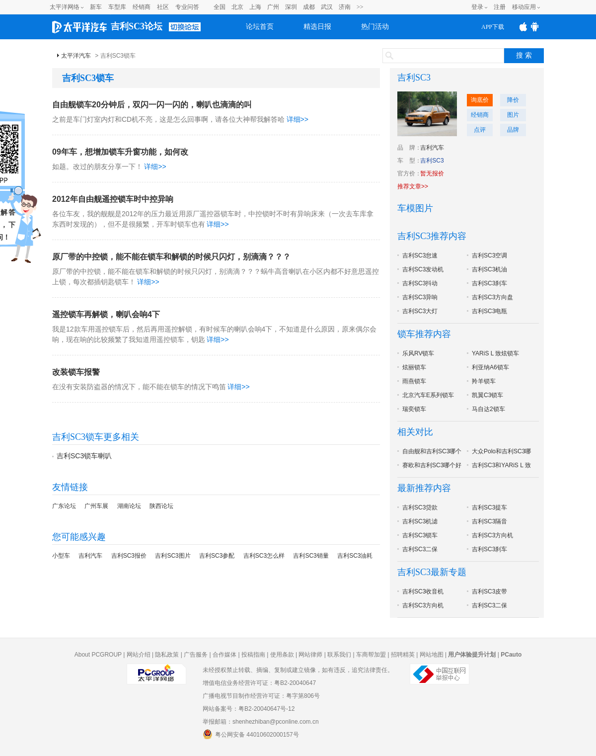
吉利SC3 (414, 78)
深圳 (291, 6)
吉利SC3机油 (489, 269)
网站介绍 (138, 654)
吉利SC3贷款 (420, 507)
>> (360, 6)
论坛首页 (260, 26)
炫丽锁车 (414, 367)
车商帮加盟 (371, 654)
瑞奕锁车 (414, 409)
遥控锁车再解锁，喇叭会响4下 (106, 314)
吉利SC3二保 (420, 549)
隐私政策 (167, 654)
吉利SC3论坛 (136, 26)
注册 (500, 6)
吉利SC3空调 (489, 255)
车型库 (117, 6)
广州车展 (96, 506)
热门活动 (375, 26)
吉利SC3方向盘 (492, 297)
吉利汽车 (90, 555)
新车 (96, 6)
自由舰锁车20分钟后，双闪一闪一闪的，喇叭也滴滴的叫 (152, 104)
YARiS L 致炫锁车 (495, 353)
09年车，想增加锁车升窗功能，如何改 (120, 152)
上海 (255, 6)
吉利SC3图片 (172, 555)
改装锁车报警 (76, 372)
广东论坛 (64, 506)
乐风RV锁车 (418, 353)
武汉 (327, 6)
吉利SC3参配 (216, 555)
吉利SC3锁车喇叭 (84, 456)
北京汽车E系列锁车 (428, 395)
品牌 (513, 129)
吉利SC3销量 (310, 555)
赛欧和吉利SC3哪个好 (431, 465)
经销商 (141, 6)
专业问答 (187, 6)
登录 (477, 6)
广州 (273, 6)
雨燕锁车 (414, 381)
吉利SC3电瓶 (489, 311)
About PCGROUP (98, 654)
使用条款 (282, 654)
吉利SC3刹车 (489, 283)
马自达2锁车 (488, 409)
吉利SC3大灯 (420, 311)
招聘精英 (403, 654)
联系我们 (339, 654)
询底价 (480, 99)
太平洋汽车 (76, 55)
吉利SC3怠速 (420, 255)
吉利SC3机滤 (420, 521)
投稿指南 (253, 654)
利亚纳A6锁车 (490, 367)
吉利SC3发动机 (423, 269)
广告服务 (196, 654)
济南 (345, 6)
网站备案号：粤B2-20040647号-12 (249, 708)
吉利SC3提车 (489, 507)
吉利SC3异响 (420, 297)
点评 (480, 129)
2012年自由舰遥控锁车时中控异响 (112, 199)
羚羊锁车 (484, 381)
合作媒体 (224, 654)
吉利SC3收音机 (423, 591)
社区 (163, 6)
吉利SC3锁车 (420, 535)
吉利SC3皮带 (489, 591)
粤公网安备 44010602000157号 (251, 734)
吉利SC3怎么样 (264, 555)
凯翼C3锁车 (487, 395)
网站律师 (310, 654)
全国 (219, 6)
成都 (309, 6)
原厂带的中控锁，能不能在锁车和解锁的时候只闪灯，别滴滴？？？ (171, 256)
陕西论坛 (161, 506)
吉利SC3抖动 (420, 283)
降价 (513, 99)
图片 (513, 114)
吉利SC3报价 (129, 555)
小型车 (61, 555)
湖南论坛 (129, 506)
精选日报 (317, 26)
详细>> (297, 119)
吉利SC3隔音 (489, 521)
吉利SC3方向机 (492, 535)
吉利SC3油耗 (354, 555)
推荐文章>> (412, 186)
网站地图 (432, 654)
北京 (237, 6)
